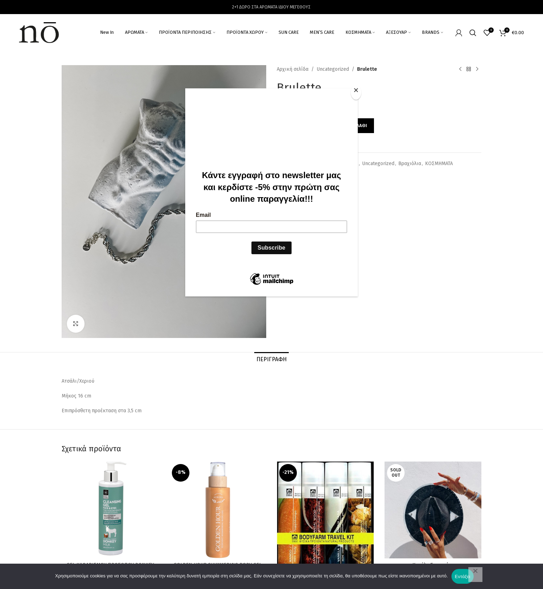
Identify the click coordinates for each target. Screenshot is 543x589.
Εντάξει (462, 576)
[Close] (356, 92)
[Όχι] (475, 574)
